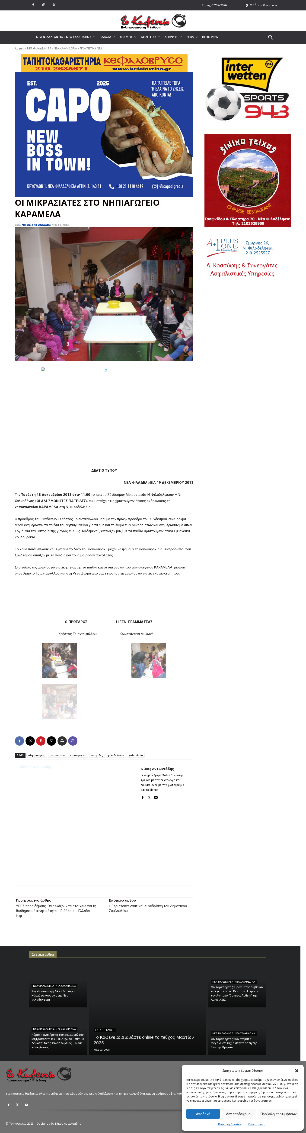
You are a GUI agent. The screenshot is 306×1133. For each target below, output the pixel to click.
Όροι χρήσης (256, 1124)
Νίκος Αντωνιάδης (36, 225)
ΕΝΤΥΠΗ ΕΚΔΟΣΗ (105, 1030)
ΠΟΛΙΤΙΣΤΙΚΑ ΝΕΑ (91, 48)
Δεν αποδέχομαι (239, 1114)
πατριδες (97, 755)
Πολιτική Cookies (229, 1124)
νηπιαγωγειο (78, 755)
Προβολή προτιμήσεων (278, 1114)
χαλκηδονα (136, 755)
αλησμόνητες (36, 755)
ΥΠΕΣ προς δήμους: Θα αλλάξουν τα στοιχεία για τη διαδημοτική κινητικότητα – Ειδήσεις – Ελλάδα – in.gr (56, 911)
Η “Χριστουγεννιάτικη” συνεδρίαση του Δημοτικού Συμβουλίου (148, 908)
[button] (296, 1070)
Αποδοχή (203, 1114)
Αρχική (19, 48)
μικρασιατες (57, 755)
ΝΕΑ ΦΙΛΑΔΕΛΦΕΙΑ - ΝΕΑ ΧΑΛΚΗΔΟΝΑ (52, 48)
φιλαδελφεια (116, 755)
